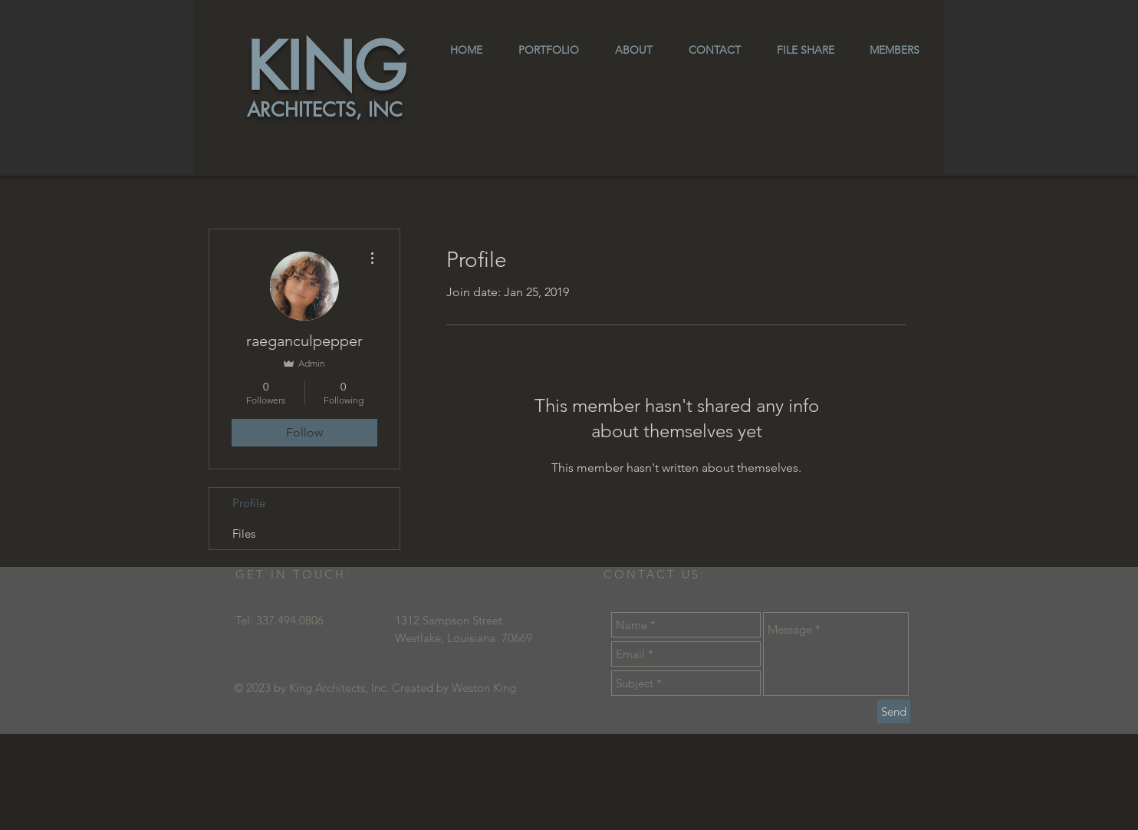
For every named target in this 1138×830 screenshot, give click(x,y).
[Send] (893, 711)
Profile (248, 503)
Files (243, 533)
